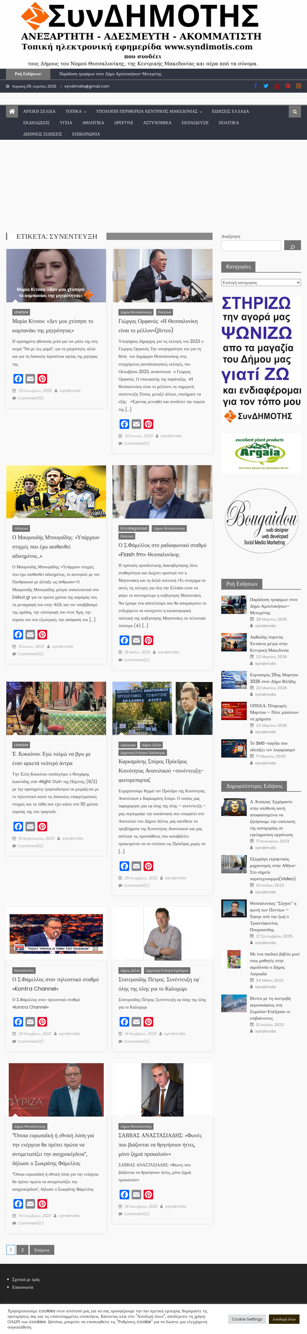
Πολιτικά (229, 123)
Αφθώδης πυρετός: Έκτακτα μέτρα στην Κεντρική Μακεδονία (269, 643)
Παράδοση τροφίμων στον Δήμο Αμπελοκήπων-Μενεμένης (110, 73)
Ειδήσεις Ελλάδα (230, 111)
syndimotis (70, 390)
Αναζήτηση (230, 236)
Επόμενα (41, 1250)
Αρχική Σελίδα (39, 111)
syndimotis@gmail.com (86, 86)
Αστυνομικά (157, 123)
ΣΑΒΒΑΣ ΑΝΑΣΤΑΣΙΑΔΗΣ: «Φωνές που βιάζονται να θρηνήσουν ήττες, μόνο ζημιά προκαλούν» (159, 1145)
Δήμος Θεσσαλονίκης (136, 312)
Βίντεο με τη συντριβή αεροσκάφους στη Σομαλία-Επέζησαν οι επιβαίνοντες (270, 1008)
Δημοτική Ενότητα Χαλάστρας (142, 752)
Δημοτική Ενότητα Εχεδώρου (167, 970)
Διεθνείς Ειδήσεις (42, 134)
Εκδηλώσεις (36, 123)
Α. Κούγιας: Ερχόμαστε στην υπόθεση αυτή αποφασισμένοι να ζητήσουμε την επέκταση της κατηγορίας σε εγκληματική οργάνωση (272, 818)
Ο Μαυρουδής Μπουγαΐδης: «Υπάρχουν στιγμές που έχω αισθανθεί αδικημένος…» (56, 547)
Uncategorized (133, 528)
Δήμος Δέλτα (151, 744)
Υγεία (66, 123)
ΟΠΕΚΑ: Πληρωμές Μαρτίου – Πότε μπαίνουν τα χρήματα (274, 712)
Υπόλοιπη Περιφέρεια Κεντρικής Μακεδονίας (147, 111)
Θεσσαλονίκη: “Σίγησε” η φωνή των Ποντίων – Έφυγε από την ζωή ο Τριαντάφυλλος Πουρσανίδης (273, 916)
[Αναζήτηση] (292, 245)
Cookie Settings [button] (247, 1319)
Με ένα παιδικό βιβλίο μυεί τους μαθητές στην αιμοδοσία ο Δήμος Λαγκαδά (275, 964)
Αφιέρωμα (127, 744)
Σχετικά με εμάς (26, 1279)
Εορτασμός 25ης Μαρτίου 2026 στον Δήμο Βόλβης (274, 677)
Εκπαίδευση (195, 123)
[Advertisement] (153, 185)
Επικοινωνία (86, 134)
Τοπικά (74, 111)
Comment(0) (30, 398)
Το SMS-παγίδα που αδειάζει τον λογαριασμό (272, 746)
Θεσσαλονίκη (24, 970)
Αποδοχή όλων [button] (284, 1319)
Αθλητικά (93, 123)
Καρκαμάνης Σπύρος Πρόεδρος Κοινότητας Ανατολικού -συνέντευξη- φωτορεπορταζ (160, 771)
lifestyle (124, 123)
